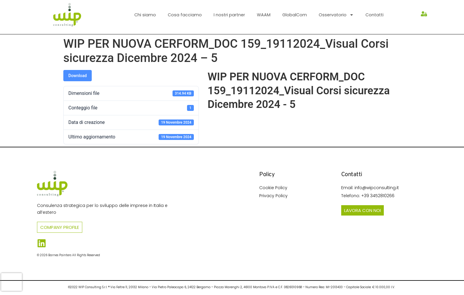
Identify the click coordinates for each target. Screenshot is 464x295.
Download (77, 75)
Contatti (374, 15)
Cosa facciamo (185, 15)
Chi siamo (145, 15)
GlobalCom (294, 15)
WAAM (263, 15)
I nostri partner (229, 15)
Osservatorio (336, 15)
